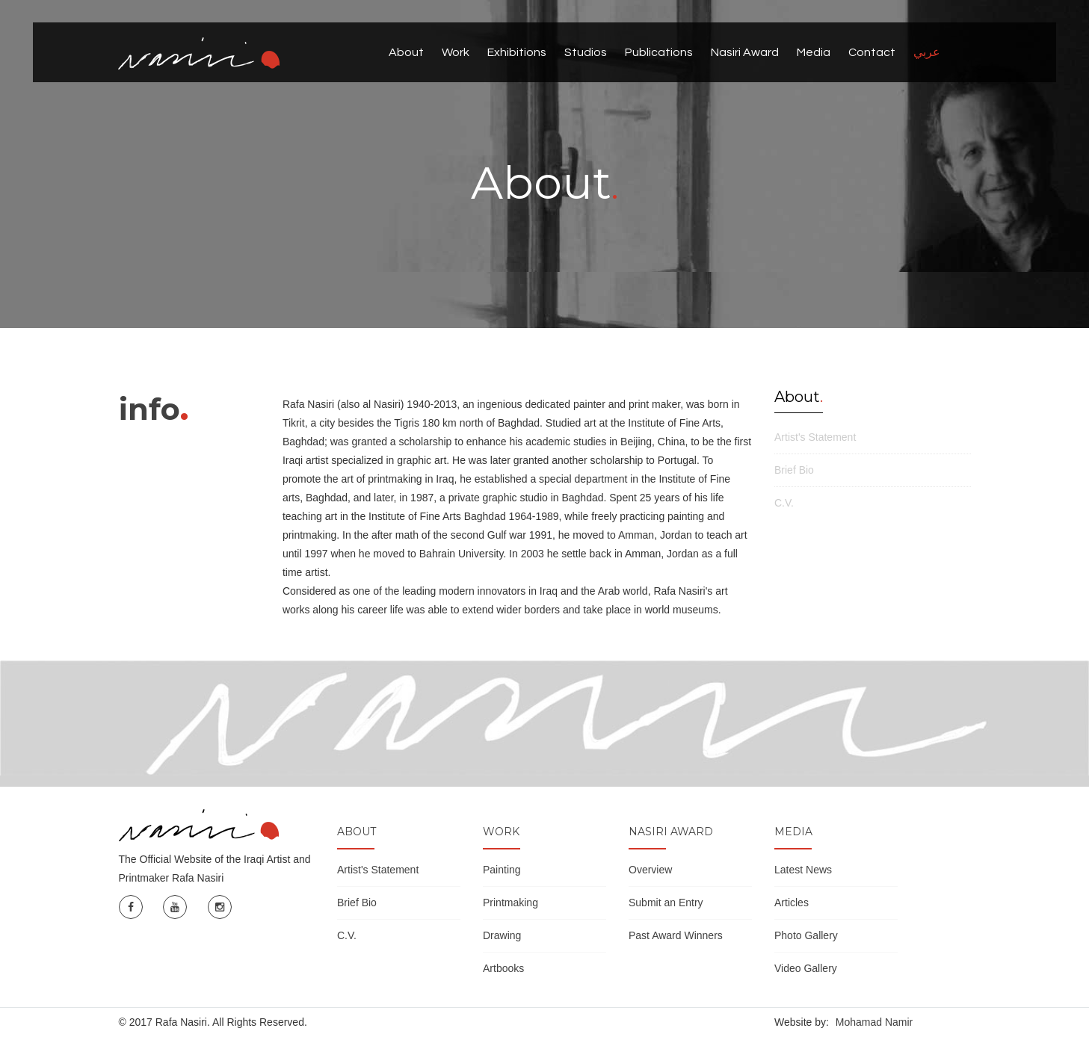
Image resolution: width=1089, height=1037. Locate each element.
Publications (659, 52)
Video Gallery (805, 968)
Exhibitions (516, 52)
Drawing (502, 935)
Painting (502, 870)
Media (813, 52)
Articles (791, 902)
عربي (926, 52)
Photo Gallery (806, 935)
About (406, 52)
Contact (871, 52)
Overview (650, 870)
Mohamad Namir (874, 1022)
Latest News (803, 870)
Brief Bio (794, 470)
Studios (585, 52)
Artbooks (503, 968)
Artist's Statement (815, 437)
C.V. (784, 503)
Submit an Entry (666, 902)
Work (455, 52)
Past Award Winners (676, 935)
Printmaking (510, 902)
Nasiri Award (745, 52)
